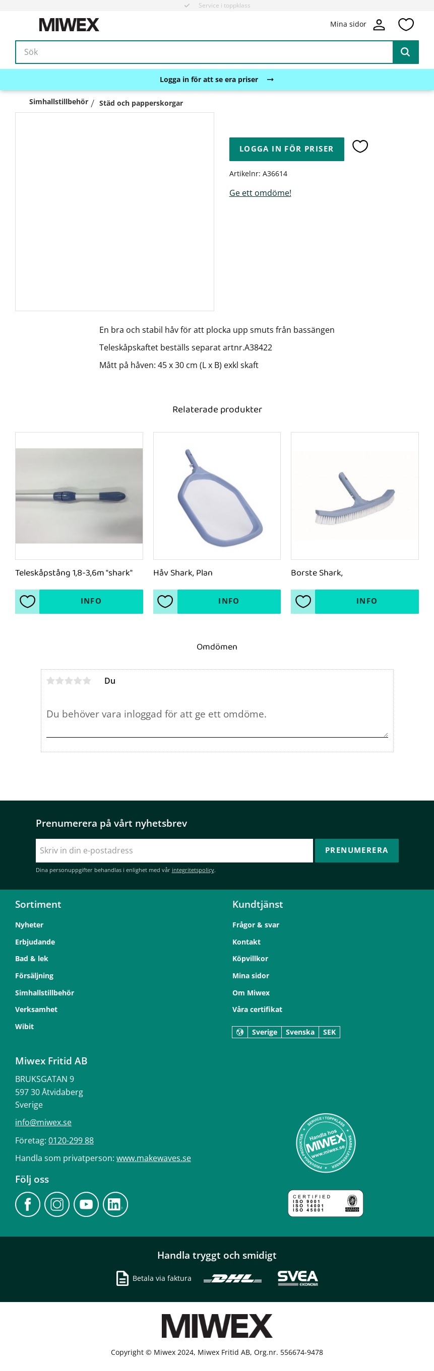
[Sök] (405, 52)
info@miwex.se (43, 1122)
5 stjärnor (87, 680)
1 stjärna (50, 680)
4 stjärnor (78, 680)
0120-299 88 (71, 1140)
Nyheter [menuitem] (29, 924)
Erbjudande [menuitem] (35, 942)
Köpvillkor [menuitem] (250, 958)
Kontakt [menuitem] (246, 942)
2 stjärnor (60, 680)
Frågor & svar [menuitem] (255, 924)
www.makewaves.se (153, 1158)
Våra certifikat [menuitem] (257, 1009)
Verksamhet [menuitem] (36, 1009)
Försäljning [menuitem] (34, 975)
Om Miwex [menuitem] (251, 992)
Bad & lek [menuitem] (31, 958)
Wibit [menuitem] (24, 1026)
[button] (406, 24)
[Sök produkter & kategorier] (217, 52)
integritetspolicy (193, 870)
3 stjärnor (69, 680)
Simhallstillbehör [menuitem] (44, 992)
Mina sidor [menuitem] (250, 975)
